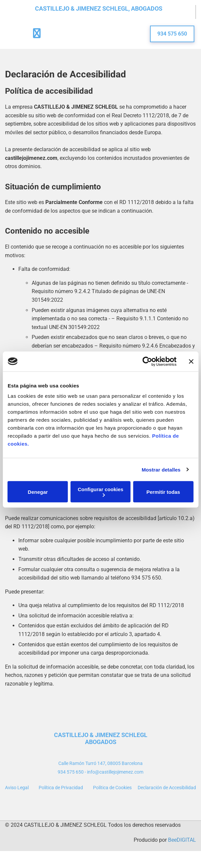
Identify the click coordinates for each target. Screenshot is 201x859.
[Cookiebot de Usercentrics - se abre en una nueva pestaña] (147, 361)
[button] (172, 34)
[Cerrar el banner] (191, 361)
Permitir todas (163, 491)
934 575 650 (71, 772)
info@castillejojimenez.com (115, 772)
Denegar (38, 491)
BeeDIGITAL (182, 840)
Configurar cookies (100, 491)
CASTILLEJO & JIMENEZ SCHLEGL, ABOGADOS (98, 8)
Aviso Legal (17, 787)
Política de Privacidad (61, 787)
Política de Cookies (112, 787)
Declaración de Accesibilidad (167, 787)
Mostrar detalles (161, 469)
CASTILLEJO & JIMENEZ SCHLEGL (100, 734)
